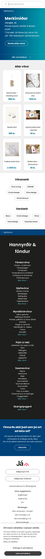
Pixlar (36, 216)
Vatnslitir (22, 332)
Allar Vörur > (22, 280)
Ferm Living (16, 187)
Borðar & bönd (23, 291)
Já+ (22, 502)
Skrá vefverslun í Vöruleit (22, 511)
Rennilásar (22, 378)
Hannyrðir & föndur (22, 248)
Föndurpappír (22, 268)
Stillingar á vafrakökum (23, 548)
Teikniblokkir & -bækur (22, 327)
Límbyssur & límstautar (22, 275)
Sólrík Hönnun (22, 198)
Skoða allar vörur (16, 43)
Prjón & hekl (22, 342)
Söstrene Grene (31, 221)
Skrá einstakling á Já (22, 518)
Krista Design (14, 192)
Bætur (22, 371)
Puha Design (13, 221)
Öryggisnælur (22, 396)
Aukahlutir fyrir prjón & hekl (22, 345)
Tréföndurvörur (22, 278)
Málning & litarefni (22, 317)
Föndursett (22, 270)
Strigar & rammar (22, 324)
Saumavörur (22, 368)
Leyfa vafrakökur (23, 553)
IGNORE (30, 187)
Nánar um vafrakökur (10, 541)
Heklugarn (22, 350)
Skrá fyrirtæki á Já (22, 515)
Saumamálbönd (22, 384)
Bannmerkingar (22, 522)
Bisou (8, 216)
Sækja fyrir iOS (22, 472)
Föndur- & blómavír (22, 265)
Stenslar (22, 322)
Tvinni (22, 389)
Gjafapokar (22, 296)
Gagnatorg (22, 498)
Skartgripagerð (23, 406)
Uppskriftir (22, 358)
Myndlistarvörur (22, 311)
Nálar (22, 376)
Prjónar (22, 355)
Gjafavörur (9, 11)
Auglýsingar (22, 495)
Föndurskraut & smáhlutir (22, 273)
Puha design (31, 192)
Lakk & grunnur (22, 314)
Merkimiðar (22, 298)
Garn (23, 348)
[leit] (22, 4)
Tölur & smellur (22, 391)
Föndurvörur (22, 262)
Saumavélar (23, 386)
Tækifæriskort (22, 301)
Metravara (22, 373)
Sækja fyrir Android (22, 478)
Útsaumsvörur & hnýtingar (23, 394)
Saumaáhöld (22, 381)
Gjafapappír (22, 293)
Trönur (22, 329)
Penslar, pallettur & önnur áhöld (22, 319)
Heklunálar (22, 353)
